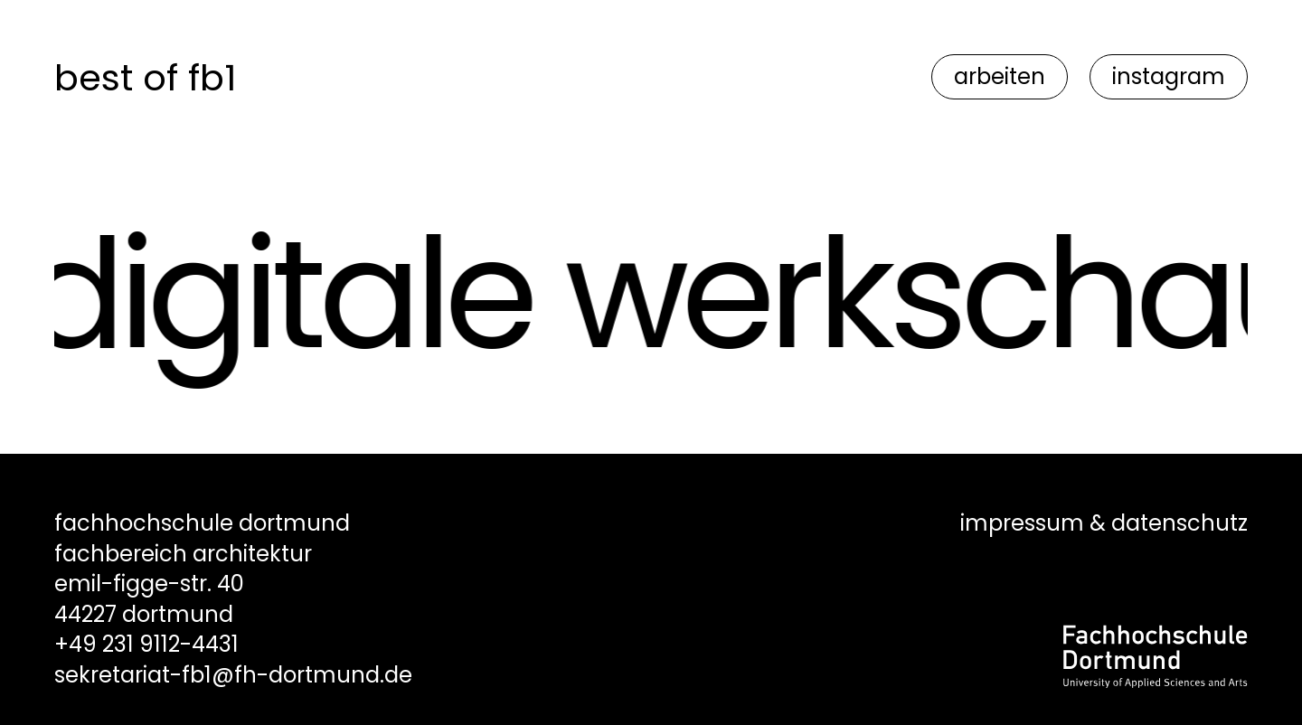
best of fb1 (145, 77)
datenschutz (1179, 523)
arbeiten (999, 76)
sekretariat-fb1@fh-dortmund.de (233, 675)
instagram (1168, 76)
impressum (1022, 523)
